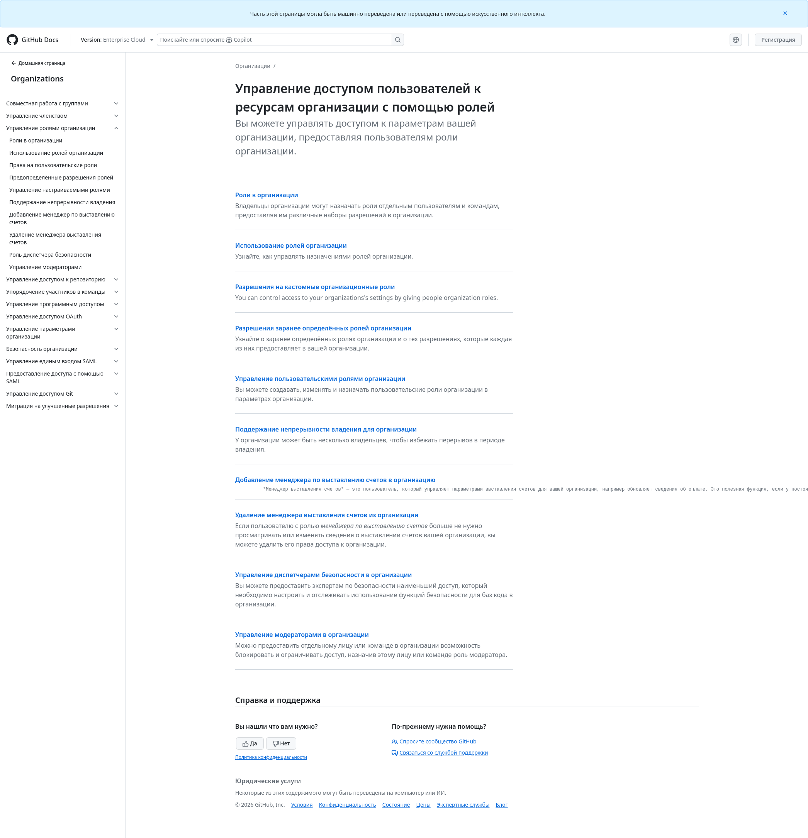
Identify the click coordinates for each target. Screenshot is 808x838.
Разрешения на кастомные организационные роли (315, 287)
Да (250, 743)
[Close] (786, 12)
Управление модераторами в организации (302, 634)
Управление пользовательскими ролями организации (320, 378)
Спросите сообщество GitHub (434, 741)
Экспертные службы (463, 804)
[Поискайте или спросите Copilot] (280, 40)
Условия (302, 804)
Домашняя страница (38, 63)
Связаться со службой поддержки (440, 752)
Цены (423, 804)
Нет (281, 743)
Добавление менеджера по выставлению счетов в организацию (335, 480)
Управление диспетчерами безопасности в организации (323, 575)
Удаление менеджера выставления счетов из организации (326, 515)
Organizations (37, 78)
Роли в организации (266, 195)
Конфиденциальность (347, 804)
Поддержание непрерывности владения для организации (326, 429)
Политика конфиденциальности (271, 757)
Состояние (396, 804)
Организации (252, 65)
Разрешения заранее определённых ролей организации (323, 328)
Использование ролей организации (291, 245)
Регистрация (778, 39)
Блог (502, 804)
